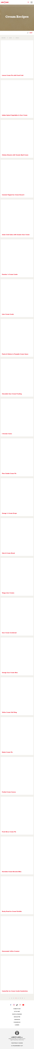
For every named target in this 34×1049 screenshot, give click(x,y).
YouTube (23, 1005)
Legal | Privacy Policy (14, 1039)
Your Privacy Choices (17, 1043)
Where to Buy (17, 1008)
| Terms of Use (21, 1039)
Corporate (17, 1019)
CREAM (17, 37)
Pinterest (20, 1005)
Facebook (10, 1005)
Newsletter (17, 1016)
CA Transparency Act (17, 1045)
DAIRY (10, 37)
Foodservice (17, 1022)
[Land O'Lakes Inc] (17, 1037)
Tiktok (17, 1005)
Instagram (14, 1005)
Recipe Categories (17, 1014)
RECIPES (3, 37)
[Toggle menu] (32, 2)
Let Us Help (17, 1011)
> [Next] (24, 998)
